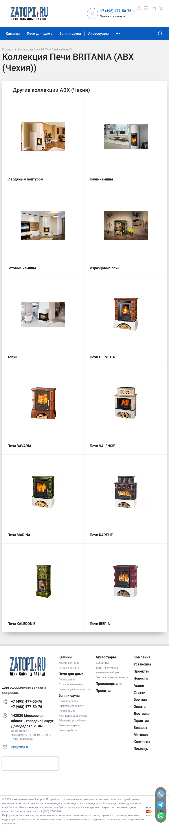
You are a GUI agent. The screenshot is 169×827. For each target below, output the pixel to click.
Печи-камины (101, 179)
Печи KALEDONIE (21, 624)
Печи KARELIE (101, 535)
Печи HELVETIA (102, 357)
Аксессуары (98, 34)
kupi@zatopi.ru (20, 747)
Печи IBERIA (100, 624)
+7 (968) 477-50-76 (26, 707)
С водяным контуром (25, 179)
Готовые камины (21, 268)
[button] (118, 11)
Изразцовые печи (104, 268)
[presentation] (30, 763)
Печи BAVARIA (19, 446)
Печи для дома (39, 34)
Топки (12, 357)
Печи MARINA (18, 535)
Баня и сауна (70, 34)
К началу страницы (84, 789)
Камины (13, 34)
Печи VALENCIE (102, 446)
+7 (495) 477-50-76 (26, 701)
